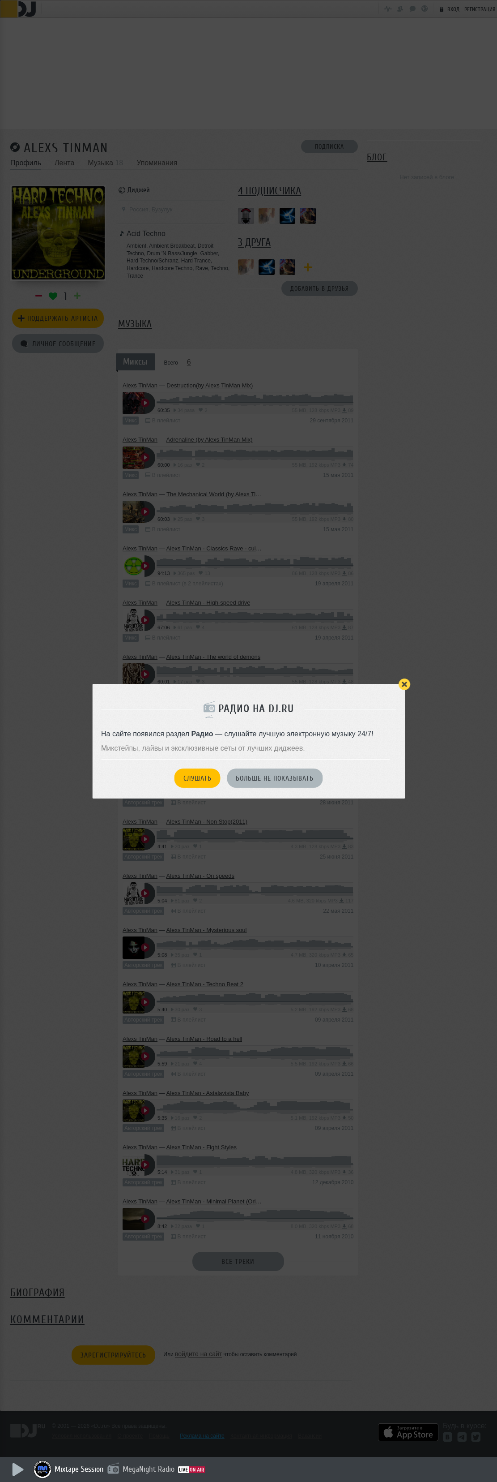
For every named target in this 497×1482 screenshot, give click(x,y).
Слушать (197, 778)
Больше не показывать (275, 778)
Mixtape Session (79, 1469)
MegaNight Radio (148, 1469)
